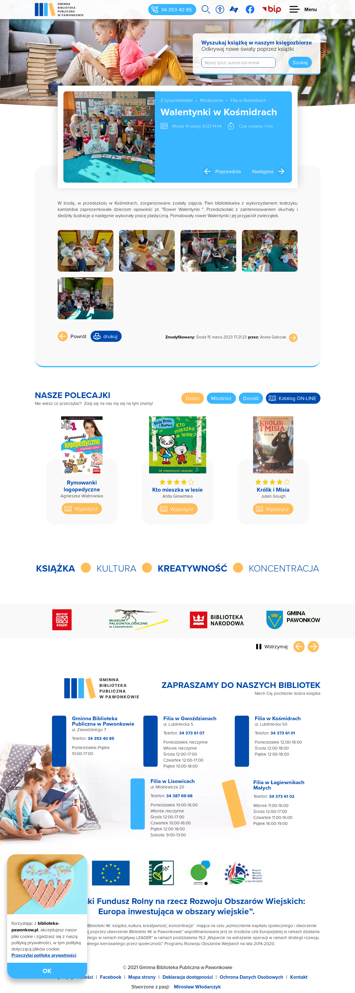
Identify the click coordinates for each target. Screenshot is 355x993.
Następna (262, 171)
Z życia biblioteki (176, 100)
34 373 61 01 (282, 733)
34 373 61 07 (191, 733)
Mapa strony (142, 977)
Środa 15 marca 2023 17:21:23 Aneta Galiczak (225, 337)
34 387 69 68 (179, 796)
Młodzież (221, 398)
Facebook (110, 977)
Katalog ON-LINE (297, 398)
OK (47, 970)
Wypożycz (86, 508)
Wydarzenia (211, 100)
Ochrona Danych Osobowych (251, 977)
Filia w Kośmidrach (248, 100)
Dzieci (193, 398)
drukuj (110, 336)
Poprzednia (228, 171)
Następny (313, 646)
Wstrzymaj (276, 646)
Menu (310, 9)
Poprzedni (299, 646)
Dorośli (251, 398)
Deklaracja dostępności (188, 977)
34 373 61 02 (281, 796)
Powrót (78, 336)
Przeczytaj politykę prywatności (43, 955)
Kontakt (299, 977)
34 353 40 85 (176, 9)
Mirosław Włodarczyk (197, 986)
